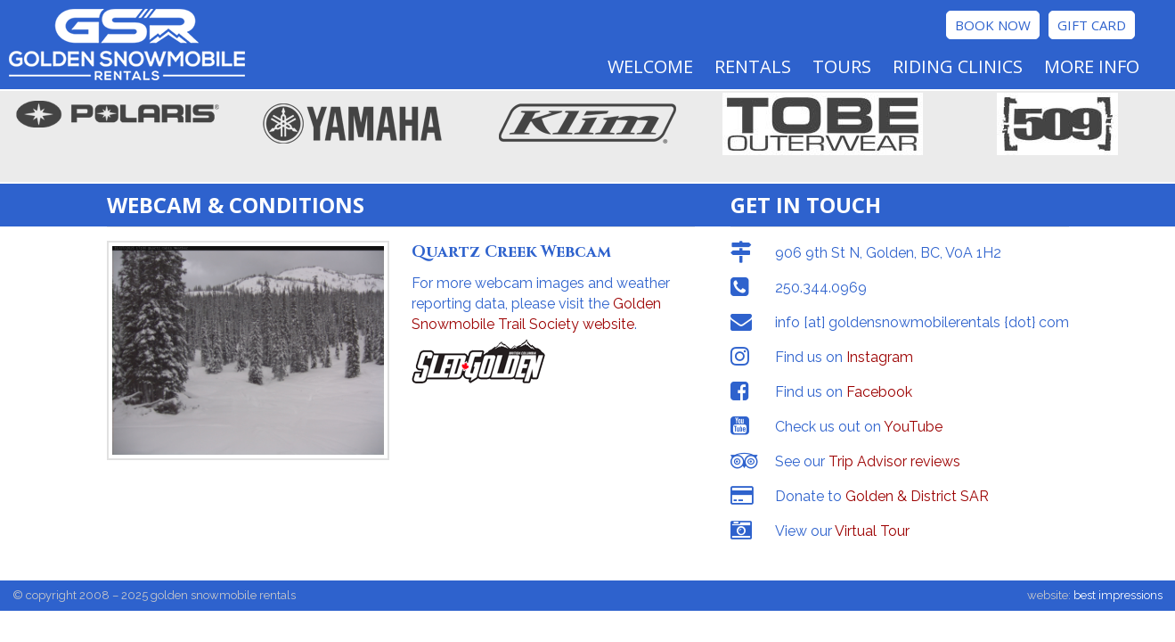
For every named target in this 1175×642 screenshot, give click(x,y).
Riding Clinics (958, 66)
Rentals (752, 66)
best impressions (1118, 595)
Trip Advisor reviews (894, 461)
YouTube (913, 426)
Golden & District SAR (917, 496)
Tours (841, 66)
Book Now (993, 25)
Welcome (650, 66)
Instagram (879, 357)
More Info (1091, 66)
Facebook (879, 391)
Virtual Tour (872, 531)
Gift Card (1091, 25)
